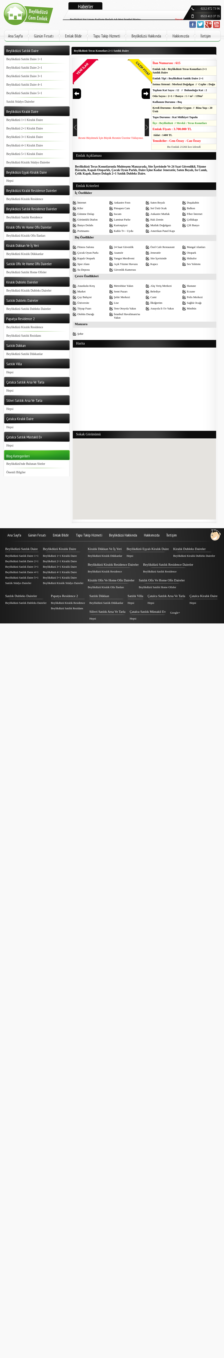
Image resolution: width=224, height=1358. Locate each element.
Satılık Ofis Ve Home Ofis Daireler (162, 580)
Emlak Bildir (73, 36)
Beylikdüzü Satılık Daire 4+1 (24, 84)
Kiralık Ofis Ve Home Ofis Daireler (111, 580)
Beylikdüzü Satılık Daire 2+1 (24, 67)
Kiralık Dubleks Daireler (189, 549)
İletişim (205, 36)
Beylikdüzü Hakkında (146, 36)
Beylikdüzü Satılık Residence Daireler (168, 564)
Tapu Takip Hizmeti (106, 36)
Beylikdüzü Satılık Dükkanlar (24, 354)
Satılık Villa (135, 596)
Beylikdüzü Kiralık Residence (24, 199)
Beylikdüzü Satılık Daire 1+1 (24, 59)
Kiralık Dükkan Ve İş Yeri (105, 549)
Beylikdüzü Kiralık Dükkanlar (24, 254)
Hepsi (10, 180)
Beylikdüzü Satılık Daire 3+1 (24, 76)
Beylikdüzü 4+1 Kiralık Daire (24, 145)
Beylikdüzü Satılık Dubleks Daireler (28, 309)
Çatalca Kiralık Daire (203, 596)
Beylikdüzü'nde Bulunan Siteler (25, 463)
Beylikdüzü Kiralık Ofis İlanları (25, 235)
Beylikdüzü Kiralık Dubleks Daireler (28, 290)
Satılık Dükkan (99, 596)
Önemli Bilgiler (15, 472)
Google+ (175, 612)
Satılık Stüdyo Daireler (20, 101)
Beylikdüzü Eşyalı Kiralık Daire (148, 549)
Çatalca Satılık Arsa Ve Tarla (166, 596)
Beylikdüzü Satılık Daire (21, 549)
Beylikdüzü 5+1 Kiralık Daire (24, 154)
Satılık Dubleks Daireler (21, 596)
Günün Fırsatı (44, 36)
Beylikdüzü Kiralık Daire (59, 549)
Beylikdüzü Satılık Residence (24, 217)
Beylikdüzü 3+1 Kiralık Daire (24, 137)
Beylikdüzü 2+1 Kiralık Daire (24, 128)
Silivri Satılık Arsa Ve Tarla (107, 611)
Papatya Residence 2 (64, 596)
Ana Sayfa (15, 36)
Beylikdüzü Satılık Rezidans (23, 335)
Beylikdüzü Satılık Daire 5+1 (24, 93)
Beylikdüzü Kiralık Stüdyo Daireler (28, 162)
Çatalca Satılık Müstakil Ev (148, 611)
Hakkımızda (180, 36)
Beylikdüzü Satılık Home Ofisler (26, 272)
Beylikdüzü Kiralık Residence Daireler (113, 564)
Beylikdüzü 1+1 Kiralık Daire (24, 120)
